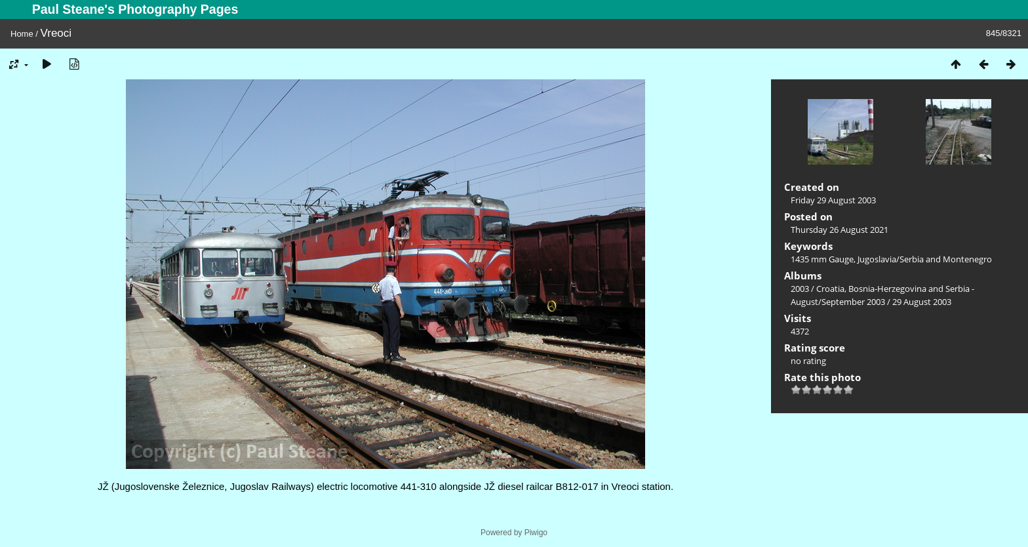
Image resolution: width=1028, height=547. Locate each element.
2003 (800, 288)
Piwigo (535, 532)
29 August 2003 (921, 302)
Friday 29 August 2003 (833, 200)
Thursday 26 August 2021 (839, 229)
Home (21, 34)
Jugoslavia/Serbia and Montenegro (925, 259)
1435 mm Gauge (822, 259)
